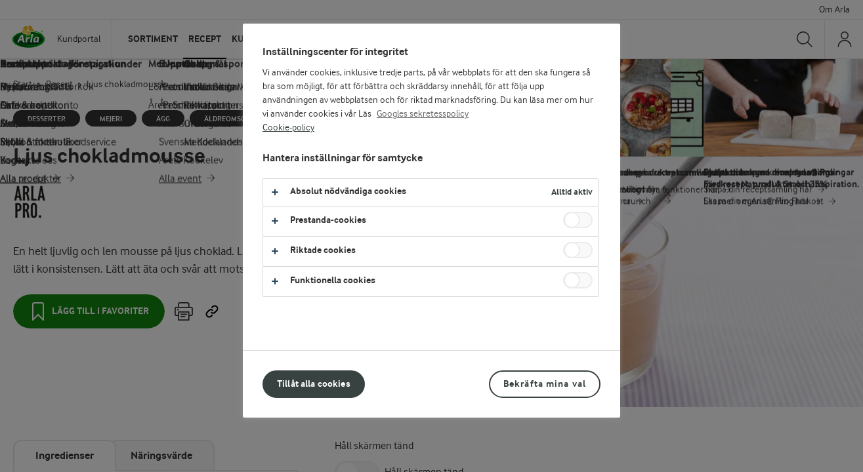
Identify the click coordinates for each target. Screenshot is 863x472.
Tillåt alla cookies (313, 383)
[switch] (578, 220)
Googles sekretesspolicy (423, 114)
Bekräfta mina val (544, 383)
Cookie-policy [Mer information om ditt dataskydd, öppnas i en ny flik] (288, 127)
